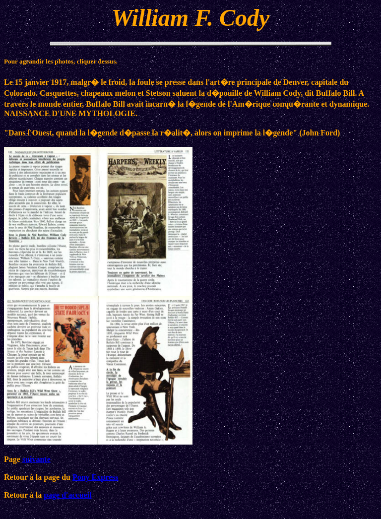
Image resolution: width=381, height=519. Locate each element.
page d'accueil (67, 495)
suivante (36, 459)
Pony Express (95, 477)
